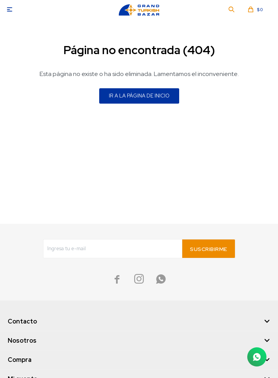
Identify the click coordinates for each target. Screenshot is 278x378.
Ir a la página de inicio (139, 95)
